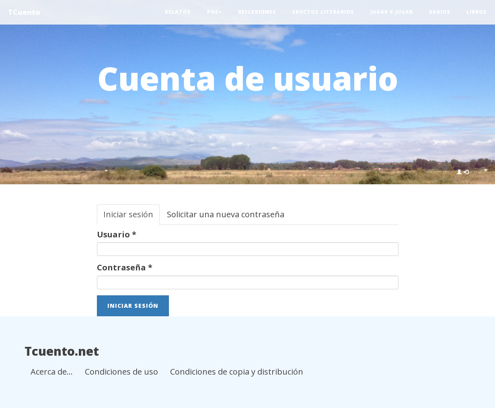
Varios (439, 11)
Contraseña (124, 267)
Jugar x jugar (391, 11)
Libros (476, 11)
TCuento (24, 12)
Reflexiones (257, 11)
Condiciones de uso (121, 371)
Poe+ (214, 11)
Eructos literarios (323, 11)
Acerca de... (52, 371)
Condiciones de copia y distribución (236, 371)
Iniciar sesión (131, 217)
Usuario (116, 234)
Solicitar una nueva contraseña (225, 214)
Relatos (178, 11)
